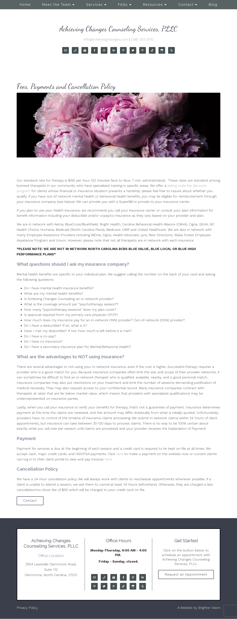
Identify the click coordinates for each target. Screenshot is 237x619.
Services (94, 4)
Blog (213, 4)
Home (25, 4)
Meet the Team (56, 4)
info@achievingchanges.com (106, 39)
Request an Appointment (186, 574)
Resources (153, 4)
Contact (185, 4)
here (119, 454)
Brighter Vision (209, 608)
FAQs (123, 4)
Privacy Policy (27, 608)
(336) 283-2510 (142, 39)
